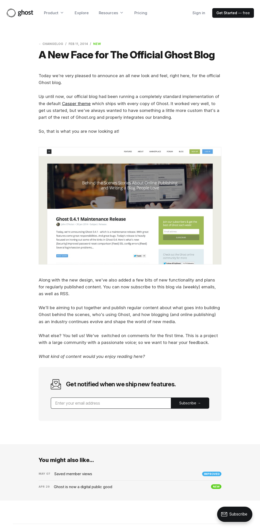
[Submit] (190, 403)
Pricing (140, 12)
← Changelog (51, 44)
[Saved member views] (130, 474)
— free (233, 13)
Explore (82, 12)
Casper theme (76, 103)
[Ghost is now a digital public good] (130, 487)
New (97, 44)
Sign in (198, 12)
